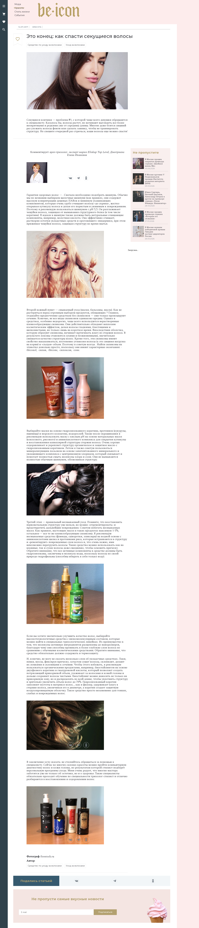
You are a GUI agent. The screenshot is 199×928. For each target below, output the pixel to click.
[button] (4, 6)
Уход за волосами (75, 45)
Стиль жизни (22, 11)
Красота (19, 8)
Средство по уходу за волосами (45, 45)
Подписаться (105, 912)
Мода (18, 4)
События (20, 15)
